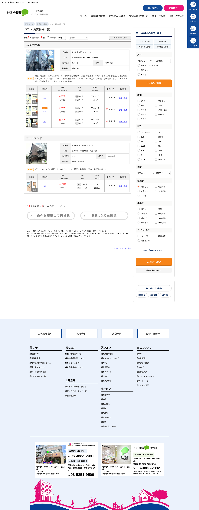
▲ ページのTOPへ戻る (122, 248)
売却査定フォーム (110, 426)
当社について (177, 16)
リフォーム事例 (73, 363)
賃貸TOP (34, 354)
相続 (104, 399)
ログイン (106, 376)
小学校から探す (145, 47)
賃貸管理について (138, 16)
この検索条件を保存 (120, 38)
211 (44, 122)
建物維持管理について (76, 358)
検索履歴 (153, 295)
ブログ (141, 367)
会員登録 (106, 367)
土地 (104, 422)
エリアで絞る (145, 41)
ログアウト (107, 381)
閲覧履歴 (142, 295)
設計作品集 (71, 396)
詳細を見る (123, 98)
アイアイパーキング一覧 (76, 391)
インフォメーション (146, 376)
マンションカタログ (111, 358)
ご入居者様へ (45, 334)
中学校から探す (162, 47)
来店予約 (116, 334)
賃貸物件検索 (98, 16)
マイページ (107, 372)
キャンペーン (143, 381)
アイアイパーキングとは (76, 387)
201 (44, 111)
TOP (140, 354)
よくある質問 (143, 385)
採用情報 (81, 334)
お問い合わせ (153, 334)
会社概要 (141, 358)
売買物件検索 (108, 354)
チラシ (105, 363)
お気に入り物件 (117, 16)
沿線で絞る (162, 41)
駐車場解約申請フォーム (41, 363)
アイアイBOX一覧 (38, 376)
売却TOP (106, 395)
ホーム (83, 16)
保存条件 (165, 295)
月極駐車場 (35, 358)
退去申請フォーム (38, 367)
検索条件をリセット (153, 270)
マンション (107, 417)
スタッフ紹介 (159, 16)
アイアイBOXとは (38, 372)
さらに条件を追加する (154, 250)
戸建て (105, 413)
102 (44, 98)
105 (44, 186)
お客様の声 (142, 372)
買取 (104, 408)
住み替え (106, 404)
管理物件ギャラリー (75, 367)
